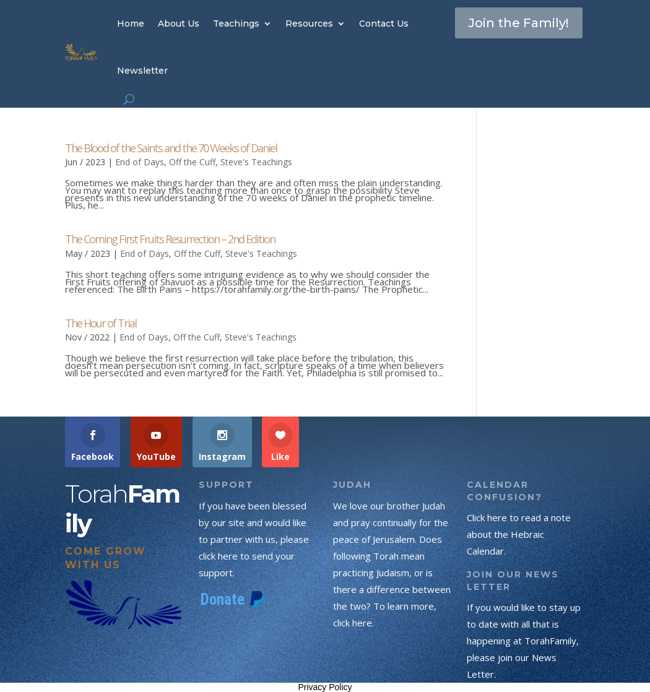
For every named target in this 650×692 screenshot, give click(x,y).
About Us (178, 23)
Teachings (236, 23)
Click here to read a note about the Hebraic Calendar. (519, 534)
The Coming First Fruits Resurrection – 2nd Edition (170, 238)
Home (130, 23)
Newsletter (142, 70)
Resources (309, 23)
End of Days (139, 162)
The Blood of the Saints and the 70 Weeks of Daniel (171, 148)
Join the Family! (519, 22)
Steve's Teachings (256, 162)
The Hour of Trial (100, 323)
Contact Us (384, 23)
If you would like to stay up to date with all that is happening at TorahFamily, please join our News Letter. (524, 640)
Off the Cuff (192, 162)
